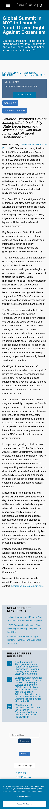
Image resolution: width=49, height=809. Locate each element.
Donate (22, 5)
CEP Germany (23, 777)
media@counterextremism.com (27, 586)
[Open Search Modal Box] (41, 5)
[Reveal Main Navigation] (8, 5)
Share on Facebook (14, 110)
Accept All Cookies (24, 804)
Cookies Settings (24, 765)
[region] (24, 794)
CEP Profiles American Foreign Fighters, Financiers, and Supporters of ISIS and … (24, 640)
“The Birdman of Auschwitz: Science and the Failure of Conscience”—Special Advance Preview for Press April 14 (27, 711)
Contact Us (25, 94)
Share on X (10, 103)
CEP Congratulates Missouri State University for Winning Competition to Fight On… (24, 628)
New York (21, 773)
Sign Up (32, 5)
